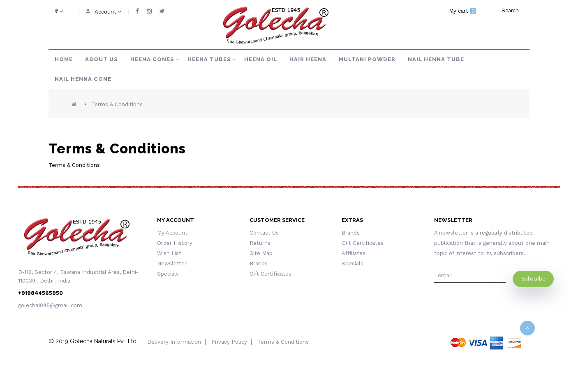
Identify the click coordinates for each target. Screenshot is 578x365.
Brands (259, 263)
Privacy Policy (229, 342)
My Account (172, 233)
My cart (462, 11)
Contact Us (264, 233)
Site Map (261, 253)
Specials (168, 274)
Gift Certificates (270, 274)
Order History (174, 243)
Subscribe (533, 279)
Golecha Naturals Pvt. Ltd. (104, 341)
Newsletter (172, 263)
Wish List (169, 253)
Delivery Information (174, 342)
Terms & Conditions (117, 104)
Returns (260, 243)
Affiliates (353, 253)
